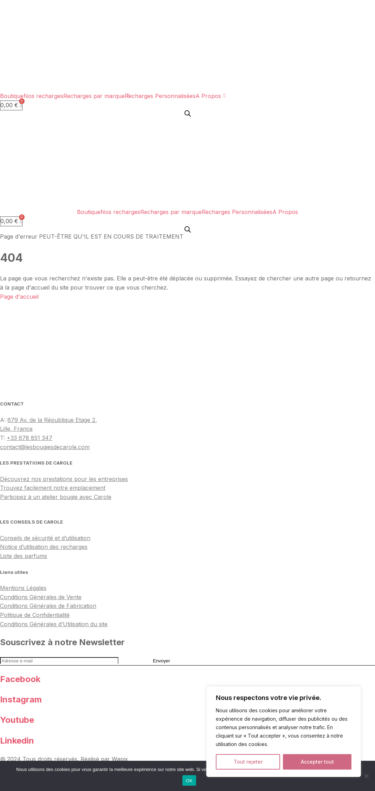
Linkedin (17, 740)
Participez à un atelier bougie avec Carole (55, 496)
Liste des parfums (23, 555)
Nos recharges (43, 95)
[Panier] (11, 105)
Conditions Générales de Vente (41, 597)
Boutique (12, 95)
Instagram (21, 699)
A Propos (208, 95)
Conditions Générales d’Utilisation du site (54, 624)
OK (189, 780)
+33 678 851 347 (29, 437)
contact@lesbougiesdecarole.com (45, 446)
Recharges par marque (94, 95)
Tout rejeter (248, 762)
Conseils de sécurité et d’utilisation (45, 538)
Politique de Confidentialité (35, 614)
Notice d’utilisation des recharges (44, 546)
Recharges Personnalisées (160, 95)
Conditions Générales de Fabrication (48, 605)
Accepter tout (317, 762)
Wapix (120, 759)
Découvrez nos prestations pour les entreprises (64, 478)
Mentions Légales (23, 587)
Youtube (17, 720)
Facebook (20, 679)
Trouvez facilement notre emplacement (52, 487)
